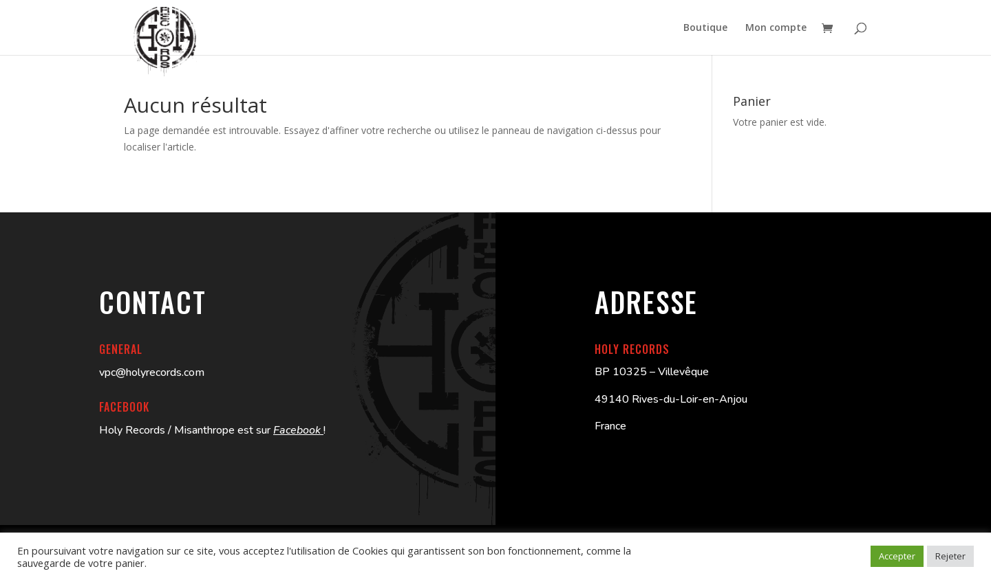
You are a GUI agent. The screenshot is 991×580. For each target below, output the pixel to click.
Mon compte (776, 28)
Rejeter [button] (950, 556)
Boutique (705, 28)
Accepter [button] (897, 556)
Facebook (298, 430)
